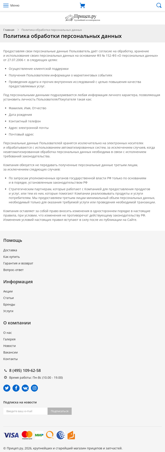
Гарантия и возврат (18, 263)
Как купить (11, 257)
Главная (8, 30)
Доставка (10, 250)
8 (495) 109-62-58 (25, 370)
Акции (8, 291)
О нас (7, 333)
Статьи (8, 298)
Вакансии (10, 352)
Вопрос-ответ (13, 270)
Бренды (9, 304)
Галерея (9, 339)
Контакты (10, 359)
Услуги (8, 311)
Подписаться (59, 411)
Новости (9, 346)
